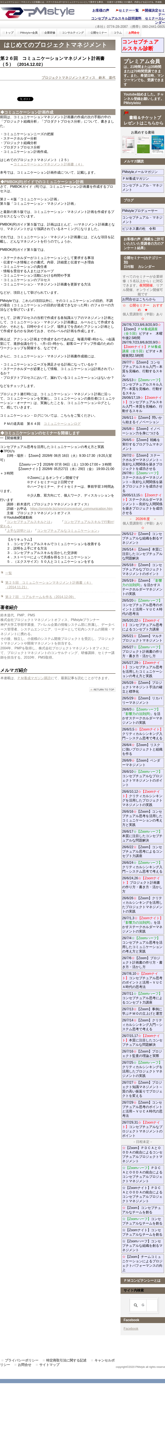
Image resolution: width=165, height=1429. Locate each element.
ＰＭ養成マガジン (143, 178)
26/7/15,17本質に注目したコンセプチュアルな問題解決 (142, 1040)
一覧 (8, 573)
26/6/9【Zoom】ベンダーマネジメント (143, 763)
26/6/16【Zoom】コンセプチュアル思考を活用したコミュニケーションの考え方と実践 (142, 818)
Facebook (131, 1328)
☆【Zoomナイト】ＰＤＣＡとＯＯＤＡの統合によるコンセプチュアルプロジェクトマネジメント (142, 1194)
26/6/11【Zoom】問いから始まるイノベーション (142, 420)
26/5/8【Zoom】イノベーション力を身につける (141, 431)
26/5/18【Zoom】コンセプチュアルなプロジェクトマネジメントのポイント (142, 569)
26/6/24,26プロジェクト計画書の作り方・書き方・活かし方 (142, 884)
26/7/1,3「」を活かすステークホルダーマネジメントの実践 (142, 924)
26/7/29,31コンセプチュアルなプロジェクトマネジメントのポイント (142, 1129)
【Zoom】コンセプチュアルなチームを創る (141, 1210)
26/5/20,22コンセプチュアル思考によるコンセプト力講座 (142, 625)
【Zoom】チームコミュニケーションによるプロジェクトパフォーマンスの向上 (142, 1263)
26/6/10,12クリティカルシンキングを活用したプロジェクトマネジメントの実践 (142, 798)
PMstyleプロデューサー (143, 211)
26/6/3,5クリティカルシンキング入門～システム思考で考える (142, 734)
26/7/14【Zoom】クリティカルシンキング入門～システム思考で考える (142, 1024)
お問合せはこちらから (139, 299)
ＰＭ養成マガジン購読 (34, 678)
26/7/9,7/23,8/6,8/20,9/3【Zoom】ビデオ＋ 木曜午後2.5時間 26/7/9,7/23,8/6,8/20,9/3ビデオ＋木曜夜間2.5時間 (142, 340)
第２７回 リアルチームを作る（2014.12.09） (40, 597)
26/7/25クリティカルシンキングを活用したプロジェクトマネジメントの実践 (142, 1069)
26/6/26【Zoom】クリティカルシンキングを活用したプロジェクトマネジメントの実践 (142, 904)
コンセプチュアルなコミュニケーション (67, 530)
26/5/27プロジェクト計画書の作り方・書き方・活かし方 (142, 651)
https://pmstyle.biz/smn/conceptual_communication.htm (71, 508)
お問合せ (24, 1365)
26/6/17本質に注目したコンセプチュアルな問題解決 (142, 836)
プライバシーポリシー (21, 1360)
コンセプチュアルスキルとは (28, 522)
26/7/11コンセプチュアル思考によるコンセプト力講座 (142, 998)
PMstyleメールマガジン (143, 172)
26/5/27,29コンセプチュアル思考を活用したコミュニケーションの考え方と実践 (142, 669)
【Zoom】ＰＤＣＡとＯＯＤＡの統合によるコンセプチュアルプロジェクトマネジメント (142, 1154)
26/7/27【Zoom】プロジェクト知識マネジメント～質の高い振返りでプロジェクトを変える (142, 1089)
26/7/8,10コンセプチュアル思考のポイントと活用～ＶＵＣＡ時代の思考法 (142, 980)
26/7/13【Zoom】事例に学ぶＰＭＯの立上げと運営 (142, 1011)
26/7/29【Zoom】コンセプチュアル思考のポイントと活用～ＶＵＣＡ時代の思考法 (142, 1109)
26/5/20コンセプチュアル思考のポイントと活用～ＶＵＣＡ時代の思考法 (142, 607)
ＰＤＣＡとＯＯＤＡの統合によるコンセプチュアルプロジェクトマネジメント (142, 1174)
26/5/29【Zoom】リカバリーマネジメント (143, 700)
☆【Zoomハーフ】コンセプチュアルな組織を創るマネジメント (142, 1245)
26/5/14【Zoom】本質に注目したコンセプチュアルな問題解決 (142, 554)
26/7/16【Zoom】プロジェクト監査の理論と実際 (142, 1054)
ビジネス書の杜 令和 (143, 228)
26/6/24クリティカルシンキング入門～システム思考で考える (142, 867)
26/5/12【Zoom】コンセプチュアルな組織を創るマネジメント (142, 538)
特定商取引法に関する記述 (66, 1360)
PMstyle (37, 12)
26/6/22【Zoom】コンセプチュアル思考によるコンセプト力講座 (142, 851)
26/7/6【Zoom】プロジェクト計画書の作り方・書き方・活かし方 (142, 962)
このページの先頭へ (102, 689)
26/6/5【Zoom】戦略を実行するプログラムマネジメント (142, 444)
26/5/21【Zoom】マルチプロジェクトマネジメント (142, 638)
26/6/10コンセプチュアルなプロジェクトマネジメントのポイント (142, 778)
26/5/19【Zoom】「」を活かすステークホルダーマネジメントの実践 (142, 587)
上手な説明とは (18, 530)
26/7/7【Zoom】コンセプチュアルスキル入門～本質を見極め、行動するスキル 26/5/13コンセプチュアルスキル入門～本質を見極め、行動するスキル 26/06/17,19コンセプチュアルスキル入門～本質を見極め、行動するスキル (142, 387)
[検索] (143, 1305)
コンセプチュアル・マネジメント (142, 188)
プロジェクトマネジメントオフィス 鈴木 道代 (78, 77)
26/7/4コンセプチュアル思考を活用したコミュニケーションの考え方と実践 (142, 944)
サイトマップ (49, 1365)
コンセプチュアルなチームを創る (142, 1221)
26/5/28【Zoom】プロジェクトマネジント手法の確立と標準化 (142, 687)
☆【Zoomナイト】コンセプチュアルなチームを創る (142, 1232)
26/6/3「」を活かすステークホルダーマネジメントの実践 (142, 716)
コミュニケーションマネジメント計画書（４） (48, 164)
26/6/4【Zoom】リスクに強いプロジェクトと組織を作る (142, 749)
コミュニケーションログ (62, 423)
